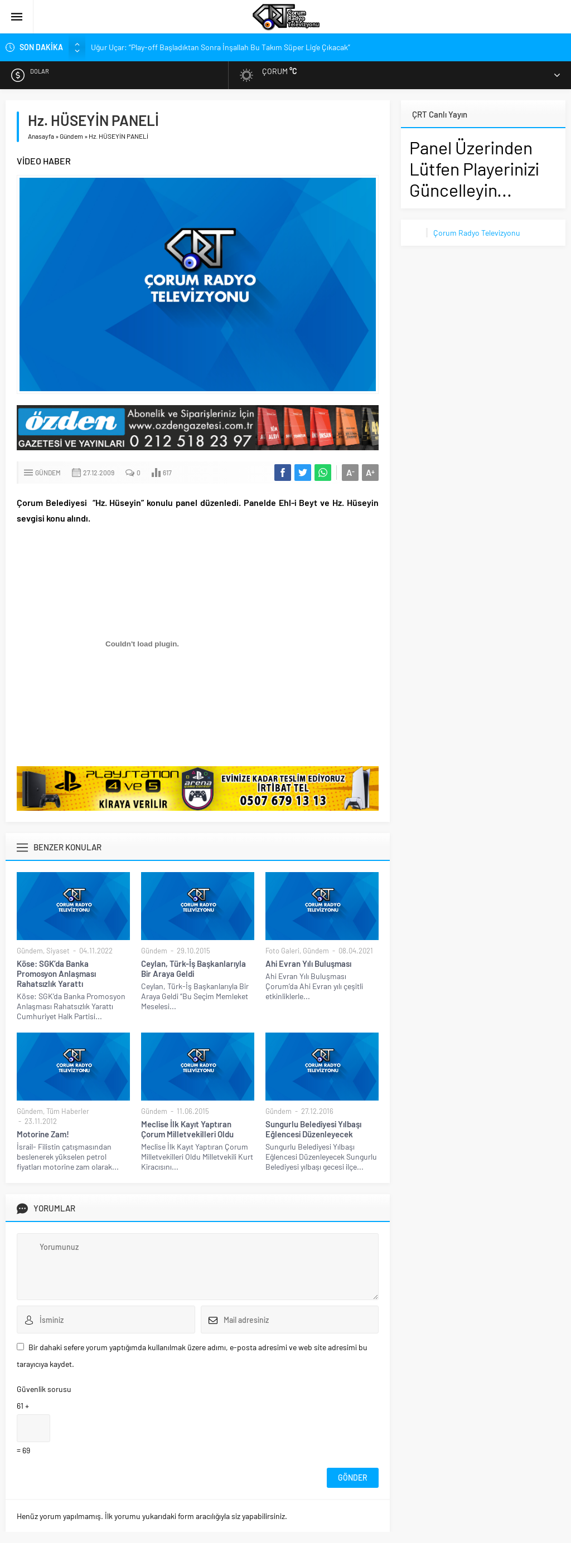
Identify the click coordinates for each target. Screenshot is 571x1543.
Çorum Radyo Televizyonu (476, 232)
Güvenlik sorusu (44, 1389)
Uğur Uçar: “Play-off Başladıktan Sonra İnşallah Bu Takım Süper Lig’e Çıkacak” (220, 47)
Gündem (71, 136)
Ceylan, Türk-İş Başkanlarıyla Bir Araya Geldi (193, 968)
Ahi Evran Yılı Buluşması (308, 963)
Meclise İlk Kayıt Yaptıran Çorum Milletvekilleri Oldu (187, 1129)
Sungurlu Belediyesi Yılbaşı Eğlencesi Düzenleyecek (313, 1129)
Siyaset (58, 950)
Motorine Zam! (43, 1134)
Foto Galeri (282, 950)
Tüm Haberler (67, 1111)
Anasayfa (41, 136)
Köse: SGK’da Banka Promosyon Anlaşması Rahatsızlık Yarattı (56, 973)
